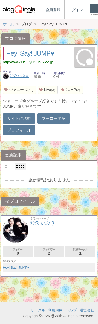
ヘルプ (71, 310)
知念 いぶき (16, 76)
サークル (38, 310)
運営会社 (87, 310)
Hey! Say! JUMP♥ (30, 53)
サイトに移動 (19, 118)
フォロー (18, 252)
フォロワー (49, 252)
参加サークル (80, 252)
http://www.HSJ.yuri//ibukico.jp (28, 62)
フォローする (54, 118)
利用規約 (55, 310)
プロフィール (19, 130)
